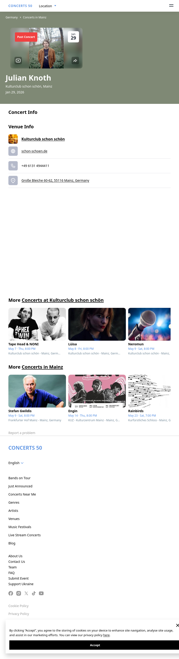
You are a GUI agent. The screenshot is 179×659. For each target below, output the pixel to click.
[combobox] (47, 6)
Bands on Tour (19, 478)
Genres (13, 502)
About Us (15, 556)
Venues (14, 518)
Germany (12, 17)
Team (12, 567)
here (106, 635)
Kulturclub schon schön (43, 139)
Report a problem (21, 433)
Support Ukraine (21, 584)
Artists (13, 510)
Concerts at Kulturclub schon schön (63, 300)
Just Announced (20, 486)
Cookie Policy (18, 606)
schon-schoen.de (34, 151)
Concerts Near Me (22, 494)
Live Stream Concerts (24, 535)
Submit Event (18, 578)
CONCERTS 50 (20, 5)
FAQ (11, 573)
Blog (11, 543)
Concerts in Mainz (34, 17)
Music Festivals (19, 527)
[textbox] (16, 463)
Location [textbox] (45, 6)
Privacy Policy (18, 613)
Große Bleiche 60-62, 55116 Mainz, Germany (55, 180)
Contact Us (16, 561)
